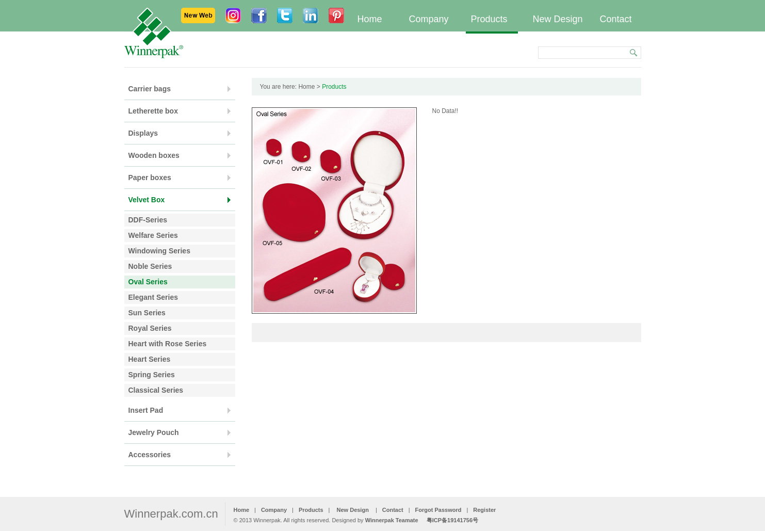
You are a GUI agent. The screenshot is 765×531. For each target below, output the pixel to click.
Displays (143, 133)
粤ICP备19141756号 (452, 520)
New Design (558, 19)
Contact (616, 19)
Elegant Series (153, 297)
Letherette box (153, 111)
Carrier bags (149, 89)
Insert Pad (146, 410)
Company (429, 19)
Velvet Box (146, 200)
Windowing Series (159, 251)
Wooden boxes (154, 155)
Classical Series (156, 390)
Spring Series (151, 375)
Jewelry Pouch (153, 432)
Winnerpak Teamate (391, 520)
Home (369, 19)
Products (489, 19)
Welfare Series (153, 235)
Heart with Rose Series (167, 344)
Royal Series (150, 328)
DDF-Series (147, 220)
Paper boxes (149, 177)
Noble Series (150, 266)
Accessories (149, 454)
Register (484, 510)
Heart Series (149, 359)
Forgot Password (438, 510)
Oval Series (148, 282)
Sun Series (147, 313)
